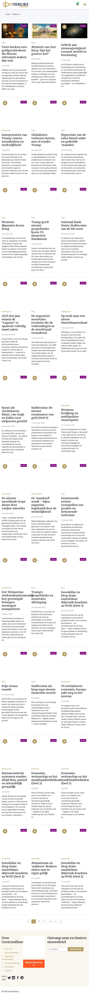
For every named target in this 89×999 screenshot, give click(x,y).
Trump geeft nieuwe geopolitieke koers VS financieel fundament (40, 230)
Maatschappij (36, 494)
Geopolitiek (6, 130)
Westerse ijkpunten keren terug (13, 225)
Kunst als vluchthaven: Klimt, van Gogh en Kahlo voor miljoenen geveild (14, 414)
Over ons (9, 949)
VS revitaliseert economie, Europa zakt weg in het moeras (73, 691)
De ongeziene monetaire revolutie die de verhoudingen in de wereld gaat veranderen (42, 324)
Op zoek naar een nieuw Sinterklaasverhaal (74, 319)
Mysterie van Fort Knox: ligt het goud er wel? (43, 50)
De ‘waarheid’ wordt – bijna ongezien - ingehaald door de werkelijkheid (43, 505)
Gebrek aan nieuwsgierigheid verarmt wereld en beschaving (74, 50)
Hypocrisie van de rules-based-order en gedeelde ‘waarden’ (73, 140)
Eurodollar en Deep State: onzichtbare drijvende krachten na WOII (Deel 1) (74, 869)
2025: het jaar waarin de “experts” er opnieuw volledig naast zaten (14, 322)
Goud (33, 43)
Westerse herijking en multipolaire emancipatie (70, 415)
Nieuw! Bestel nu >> (33, 963)
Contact (8, 970)
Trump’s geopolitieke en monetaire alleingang (42, 597)
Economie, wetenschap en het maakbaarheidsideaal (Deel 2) (44, 778)
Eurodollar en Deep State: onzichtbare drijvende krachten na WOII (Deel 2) (15, 869)
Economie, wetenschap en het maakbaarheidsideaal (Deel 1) (74, 778)
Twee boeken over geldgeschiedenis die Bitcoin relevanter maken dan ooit (14, 53)
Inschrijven (75, 949)
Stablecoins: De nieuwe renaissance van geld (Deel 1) (42, 413)
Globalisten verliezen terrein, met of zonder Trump (43, 140)
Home (8, 14)
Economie (35, 769)
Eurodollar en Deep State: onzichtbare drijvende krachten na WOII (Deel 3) (74, 599)
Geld (3, 43)
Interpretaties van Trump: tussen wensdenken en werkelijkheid (14, 140)
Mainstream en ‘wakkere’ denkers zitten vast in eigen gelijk (44, 868)
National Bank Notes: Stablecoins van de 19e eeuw (74, 225)
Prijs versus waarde (10, 687)
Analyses (16, 14)
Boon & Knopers (12, 953)
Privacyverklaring (12, 963)
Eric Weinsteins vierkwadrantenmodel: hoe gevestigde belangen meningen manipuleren (15, 600)
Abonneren (9, 967)
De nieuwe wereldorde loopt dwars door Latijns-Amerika (13, 503)
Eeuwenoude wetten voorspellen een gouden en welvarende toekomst (72, 507)
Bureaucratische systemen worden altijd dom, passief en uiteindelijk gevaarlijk (14, 780)
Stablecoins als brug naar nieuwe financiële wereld (43, 689)
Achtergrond (6, 311)
